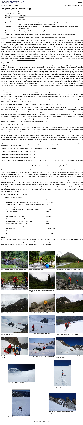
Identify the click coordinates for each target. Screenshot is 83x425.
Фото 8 (43, 76)
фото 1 (57, 49)
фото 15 (37, 132)
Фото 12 (62, 104)
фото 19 (34, 174)
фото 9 (3, 83)
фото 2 (13, 51)
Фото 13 (40, 114)
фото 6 (24, 69)
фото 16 (11, 145)
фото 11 (54, 100)
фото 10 (55, 98)
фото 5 (67, 67)
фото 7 (20, 74)
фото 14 (32, 127)
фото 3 (74, 54)
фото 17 (16, 145)
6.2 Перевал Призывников (72, 5)
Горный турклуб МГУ (44, 421)
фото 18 (21, 145)
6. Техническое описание (11, 5)
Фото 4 (39, 56)
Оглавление (79, 2)
